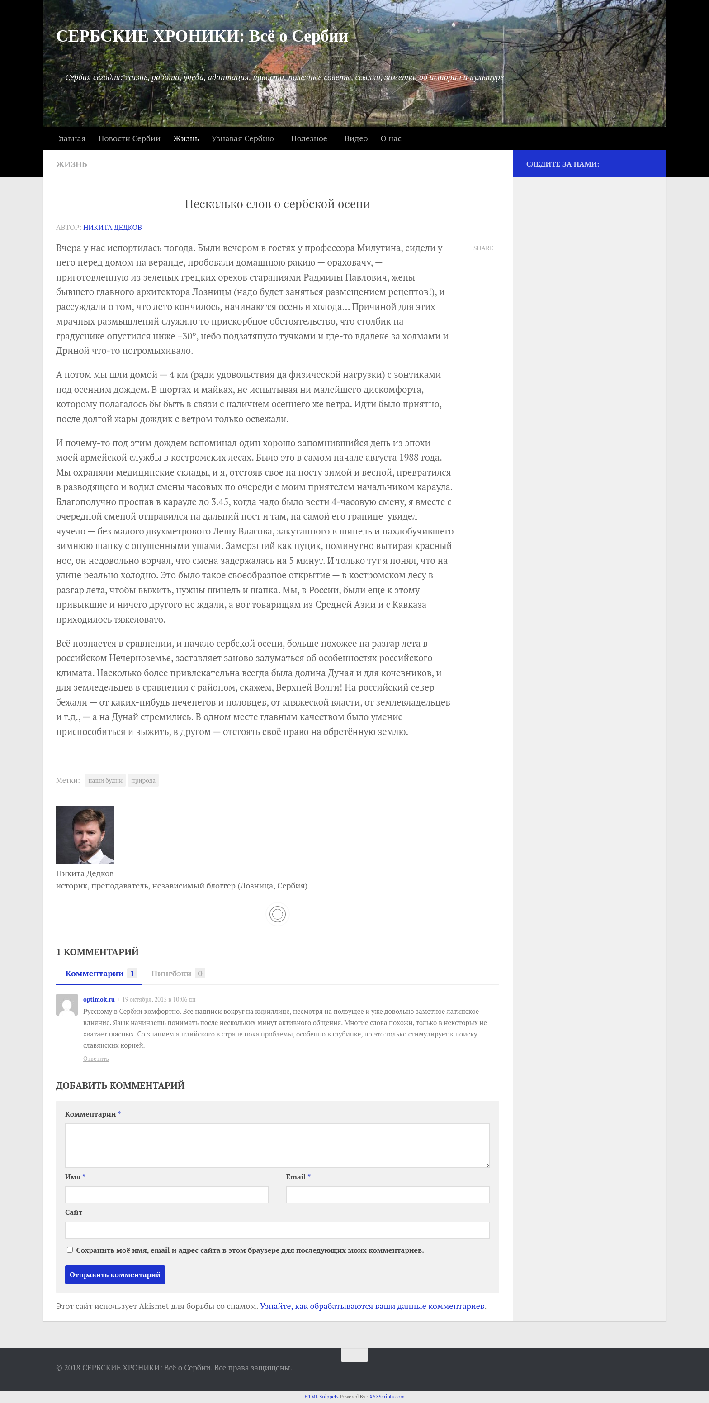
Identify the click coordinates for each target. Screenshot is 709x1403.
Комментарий (93, 1114)
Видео (356, 138)
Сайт (73, 1212)
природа (143, 780)
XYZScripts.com (387, 1396)
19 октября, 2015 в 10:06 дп (159, 999)
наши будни (105, 780)
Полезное (309, 138)
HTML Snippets (321, 1396)
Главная (70, 138)
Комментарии (99, 973)
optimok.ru (99, 999)
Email (298, 1177)
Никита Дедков (112, 227)
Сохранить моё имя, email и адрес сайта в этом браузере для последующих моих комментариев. (250, 1250)
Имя (75, 1177)
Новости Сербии (129, 138)
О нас (390, 138)
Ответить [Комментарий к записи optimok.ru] (96, 1059)
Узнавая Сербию (243, 138)
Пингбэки (176, 973)
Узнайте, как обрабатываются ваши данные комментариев (372, 1305)
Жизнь (186, 138)
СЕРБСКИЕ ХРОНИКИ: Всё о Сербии (202, 36)
